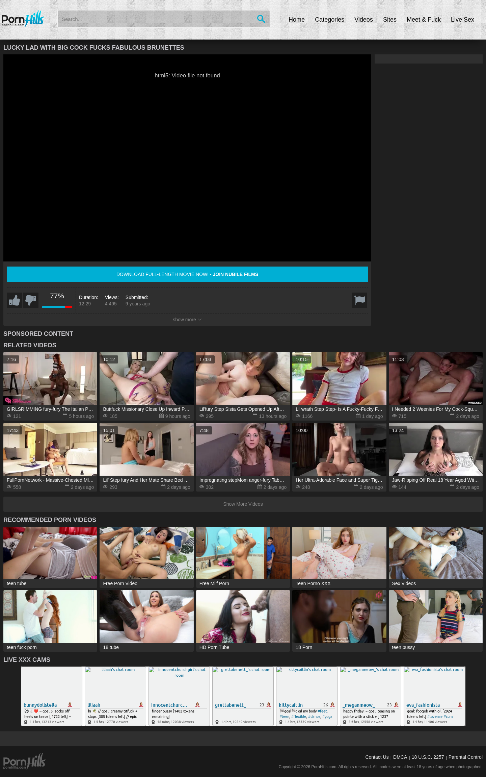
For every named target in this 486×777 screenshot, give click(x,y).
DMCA (400, 757)
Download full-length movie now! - (187, 274)
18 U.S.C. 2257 (428, 757)
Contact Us (376, 757)
